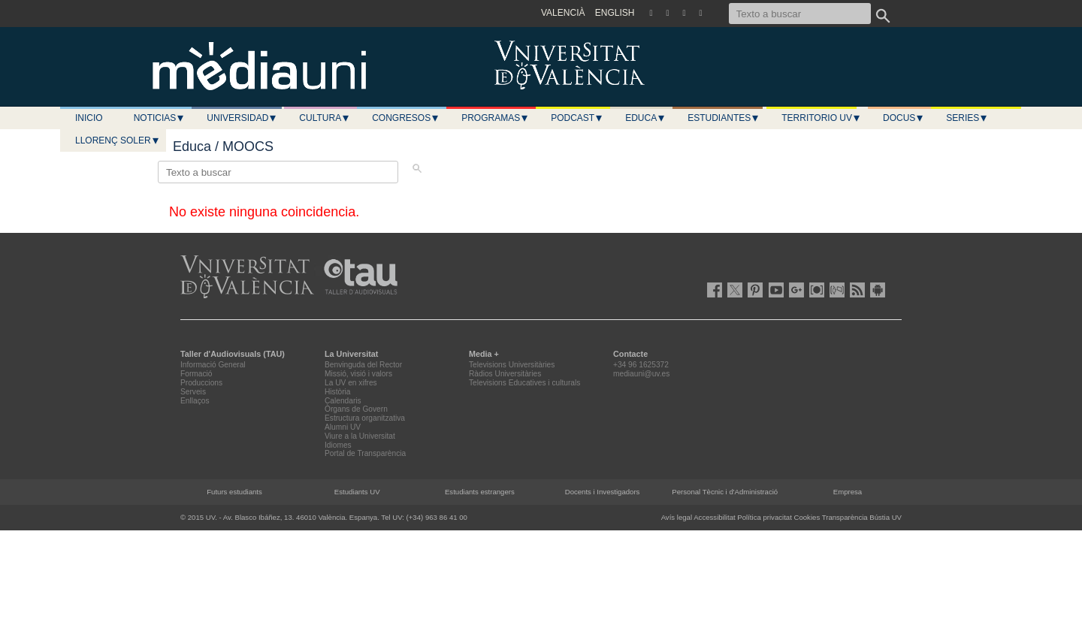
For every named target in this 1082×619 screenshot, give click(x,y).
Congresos (406, 118)
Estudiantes (724, 118)
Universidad (242, 118)
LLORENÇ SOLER (117, 140)
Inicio (89, 118)
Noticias (160, 118)
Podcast (577, 118)
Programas (495, 118)
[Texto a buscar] (800, 13)
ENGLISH (615, 13)
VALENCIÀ (563, 13)
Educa (645, 118)
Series (967, 118)
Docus (903, 118)
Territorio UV (821, 118)
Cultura (324, 118)
